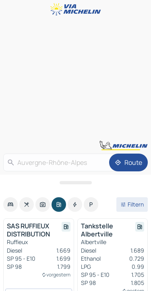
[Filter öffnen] (132, 204)
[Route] (128, 162)
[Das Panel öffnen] (75, 183)
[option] (10, 204)
